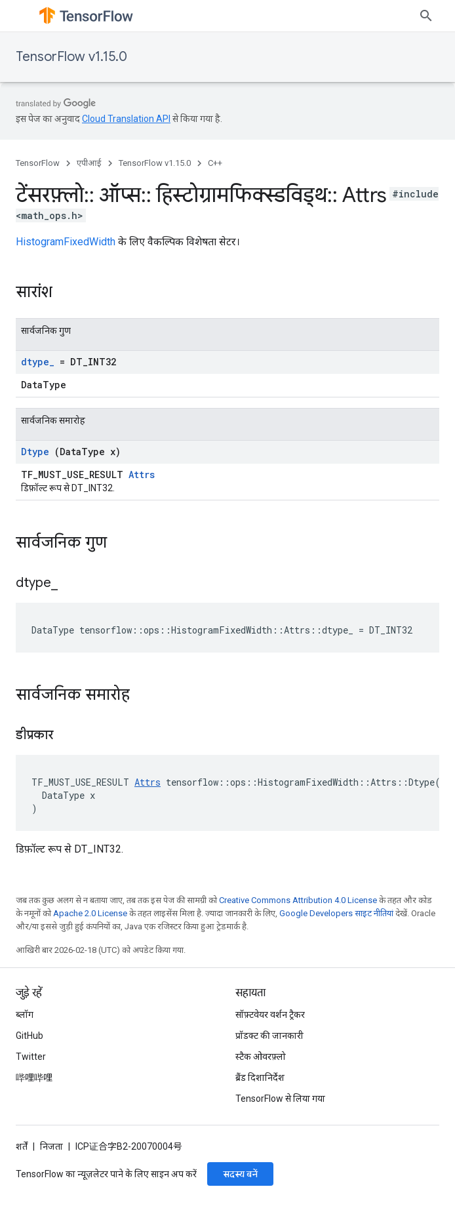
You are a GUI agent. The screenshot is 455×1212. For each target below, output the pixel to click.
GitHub (29, 1035)
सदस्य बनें (240, 1174)
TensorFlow (38, 163)
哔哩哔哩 (34, 1077)
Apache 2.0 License (90, 913)
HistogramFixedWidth (65, 241)
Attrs (142, 474)
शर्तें (22, 1146)
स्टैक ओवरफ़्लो (260, 1056)
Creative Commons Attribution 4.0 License (298, 900)
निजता (51, 1146)
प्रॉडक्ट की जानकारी (269, 1035)
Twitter (31, 1056)
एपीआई (89, 163)
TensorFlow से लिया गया (280, 1098)
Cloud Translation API (126, 118)
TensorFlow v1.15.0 (71, 57)
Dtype (35, 451)
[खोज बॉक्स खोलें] (426, 16)
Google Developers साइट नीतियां (336, 913)
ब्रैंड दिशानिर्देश (260, 1077)
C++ (215, 163)
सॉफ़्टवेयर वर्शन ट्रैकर (270, 1014)
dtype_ (37, 361)
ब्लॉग (24, 1014)
